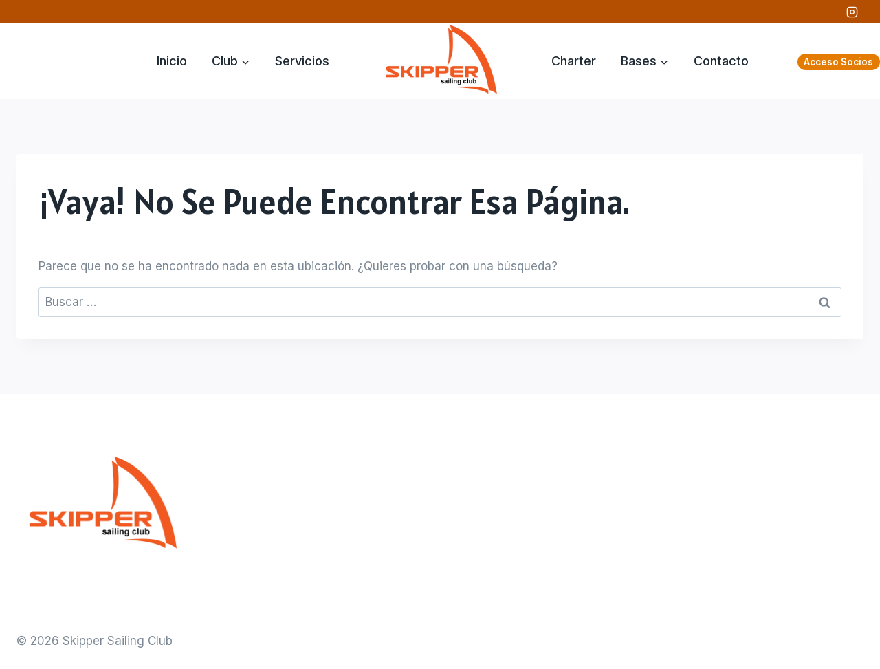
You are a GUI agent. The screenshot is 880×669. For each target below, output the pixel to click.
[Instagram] (852, 11)
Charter (573, 61)
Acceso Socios (838, 61)
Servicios (302, 61)
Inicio (172, 61)
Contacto (721, 61)
